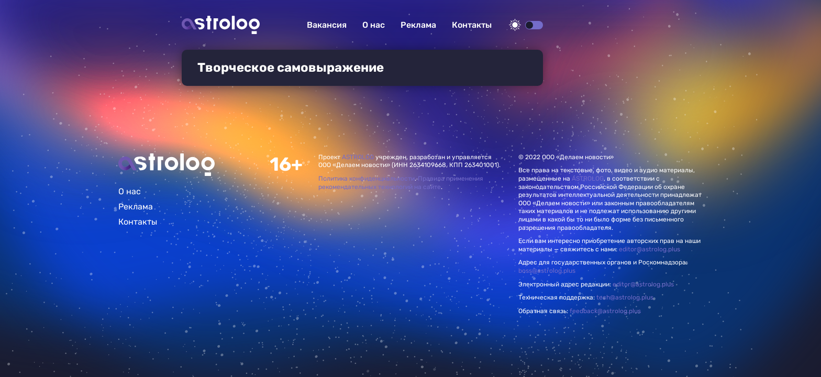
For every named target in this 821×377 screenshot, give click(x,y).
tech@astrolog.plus (624, 297)
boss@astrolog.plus (546, 270)
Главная (166, 164)
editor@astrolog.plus (649, 249)
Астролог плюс (221, 25)
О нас (373, 25)
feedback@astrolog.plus (605, 311)
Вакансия (327, 25)
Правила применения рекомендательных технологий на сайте (400, 183)
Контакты (472, 25)
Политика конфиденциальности (366, 178)
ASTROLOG (358, 157)
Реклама (418, 25)
